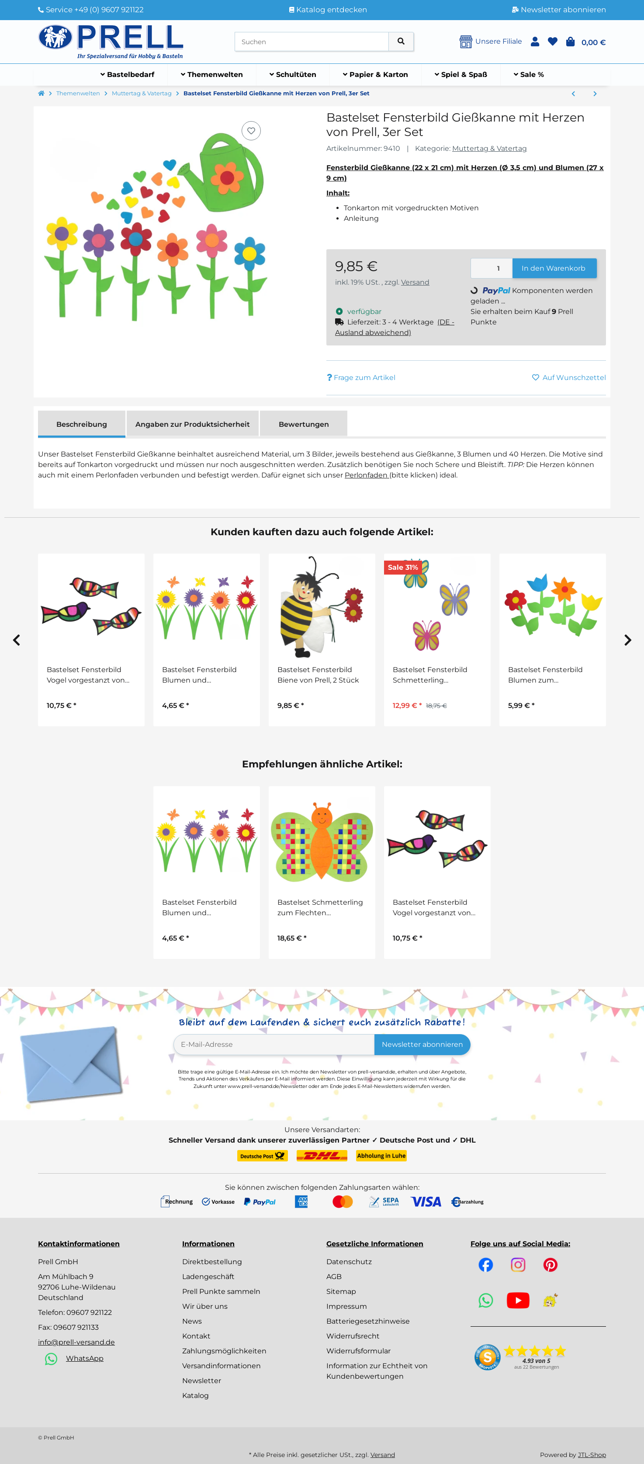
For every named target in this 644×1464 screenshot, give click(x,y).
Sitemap (341, 1291)
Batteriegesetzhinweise (368, 1321)
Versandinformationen (221, 1366)
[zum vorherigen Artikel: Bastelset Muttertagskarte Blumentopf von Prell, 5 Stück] (573, 94)
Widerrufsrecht (353, 1336)
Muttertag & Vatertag (489, 148)
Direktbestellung (212, 1262)
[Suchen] (312, 42)
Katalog (195, 1395)
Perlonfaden (367, 475)
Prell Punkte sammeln (221, 1291)
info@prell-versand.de (76, 1342)
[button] (535, 41)
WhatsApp (85, 1358)
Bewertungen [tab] (304, 424)
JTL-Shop (592, 1455)
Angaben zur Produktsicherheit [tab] (192, 424)
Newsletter (201, 1381)
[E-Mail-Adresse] (274, 1044)
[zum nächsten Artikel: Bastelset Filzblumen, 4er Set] (595, 94)
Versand (415, 282)
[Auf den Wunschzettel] (251, 130)
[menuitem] (127, 75)
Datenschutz (349, 1262)
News (192, 1321)
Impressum (346, 1306)
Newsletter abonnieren (422, 1044)
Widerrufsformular (358, 1351)
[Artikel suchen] (401, 42)
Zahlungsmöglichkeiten (224, 1351)
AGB (334, 1276)
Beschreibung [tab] (81, 424)
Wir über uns (205, 1306)
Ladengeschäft (208, 1276)
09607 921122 (89, 1312)
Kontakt (196, 1336)
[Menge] (492, 268)
